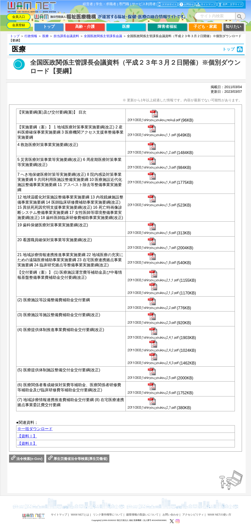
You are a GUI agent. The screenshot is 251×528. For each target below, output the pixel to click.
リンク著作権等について (108, 514)
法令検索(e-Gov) (26, 459)
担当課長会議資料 (66, 36)
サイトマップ (59, 514)
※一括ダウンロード (35, 429)
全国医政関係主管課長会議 (103, 36)
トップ (15, 36)
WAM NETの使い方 (219, 514)
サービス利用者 (144, 4)
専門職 (124, 4)
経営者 (88, 4)
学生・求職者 (106, 4)
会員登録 (18, 25)
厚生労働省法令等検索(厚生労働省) (77, 459)
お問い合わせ (170, 514)
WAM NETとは (80, 514)
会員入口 (18, 17)
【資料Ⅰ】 (27, 436)
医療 (45, 36)
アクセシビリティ (193, 514)
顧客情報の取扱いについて (142, 514)
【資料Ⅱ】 (27, 443)
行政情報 (30, 36)
